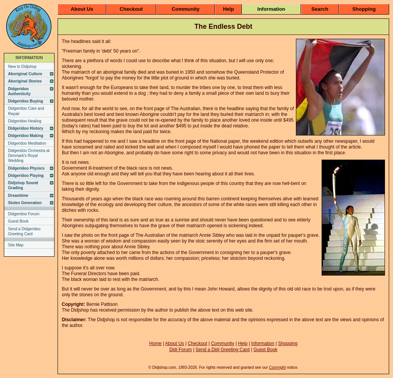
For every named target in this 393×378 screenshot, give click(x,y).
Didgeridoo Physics (26, 168)
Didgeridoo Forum (24, 214)
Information (272, 9)
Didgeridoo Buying (25, 101)
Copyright (277, 367)
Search (319, 9)
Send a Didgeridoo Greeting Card (24, 231)
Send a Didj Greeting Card (223, 349)
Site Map (15, 245)
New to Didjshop (22, 66)
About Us (82, 9)
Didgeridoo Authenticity (19, 91)
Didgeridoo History (25, 128)
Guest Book (18, 221)
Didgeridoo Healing (24, 121)
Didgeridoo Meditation (27, 143)
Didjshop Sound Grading (23, 185)
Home (155, 343)
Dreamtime (18, 195)
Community (186, 9)
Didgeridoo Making (25, 136)
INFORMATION (29, 58)
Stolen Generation (25, 203)
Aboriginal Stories (25, 81)
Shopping (364, 9)
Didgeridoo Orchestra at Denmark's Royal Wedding (29, 156)
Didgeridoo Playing (26, 175)
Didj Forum (180, 349)
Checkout (131, 9)
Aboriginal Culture (25, 74)
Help (228, 9)
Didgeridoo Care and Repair (26, 111)
